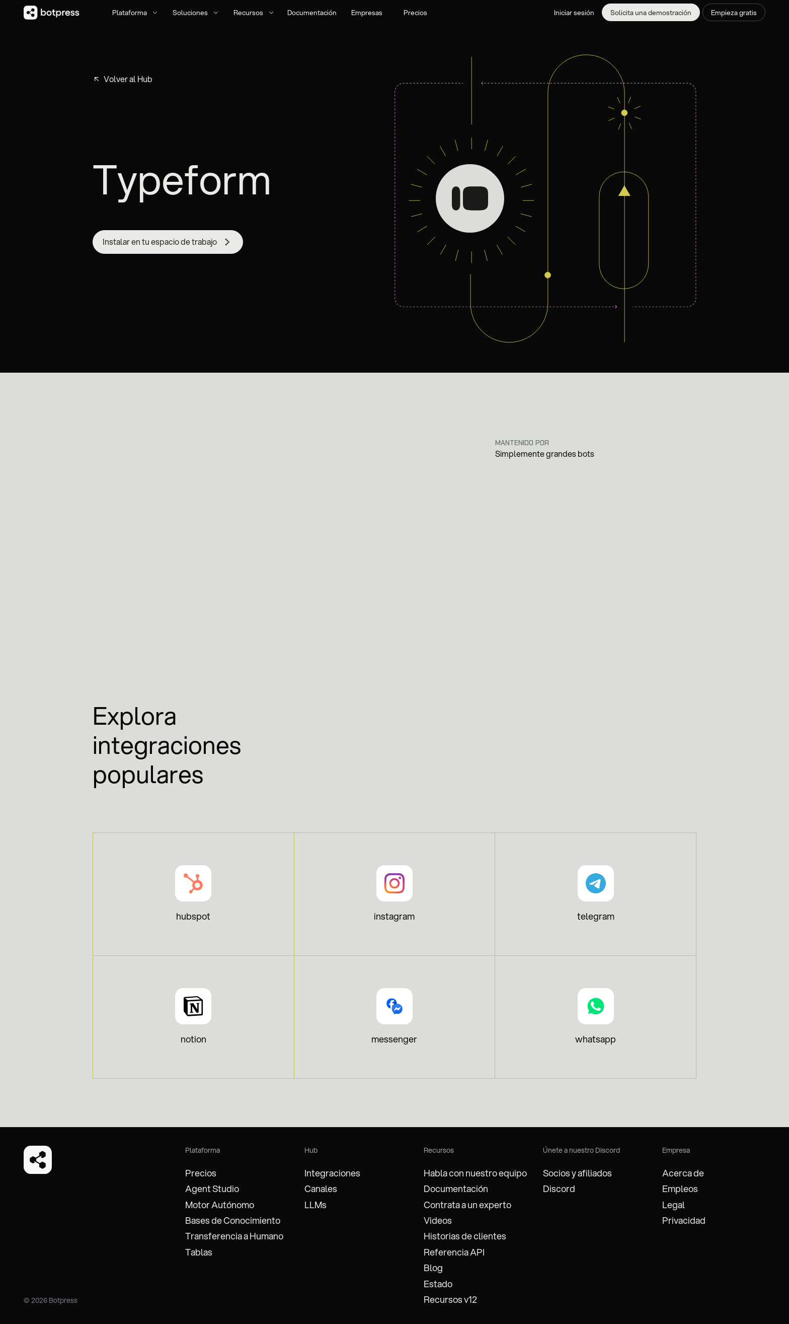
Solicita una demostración (650, 12)
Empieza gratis (734, 12)
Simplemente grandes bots (544, 453)
